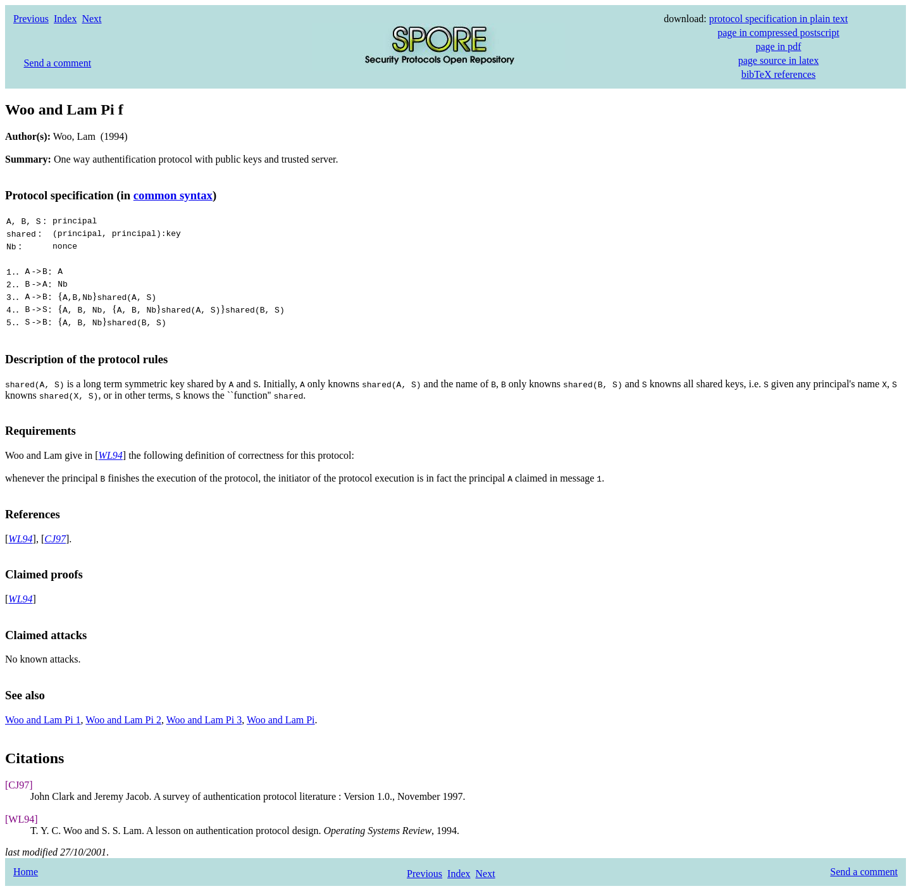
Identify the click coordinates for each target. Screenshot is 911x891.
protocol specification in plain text (778, 18)
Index (65, 18)
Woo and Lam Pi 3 (204, 719)
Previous (31, 18)
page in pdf (778, 46)
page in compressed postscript (778, 32)
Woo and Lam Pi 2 (123, 719)
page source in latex (778, 60)
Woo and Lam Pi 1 (43, 719)
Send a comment (57, 63)
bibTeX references (778, 74)
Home (25, 871)
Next (91, 18)
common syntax (173, 195)
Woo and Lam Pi (281, 719)
